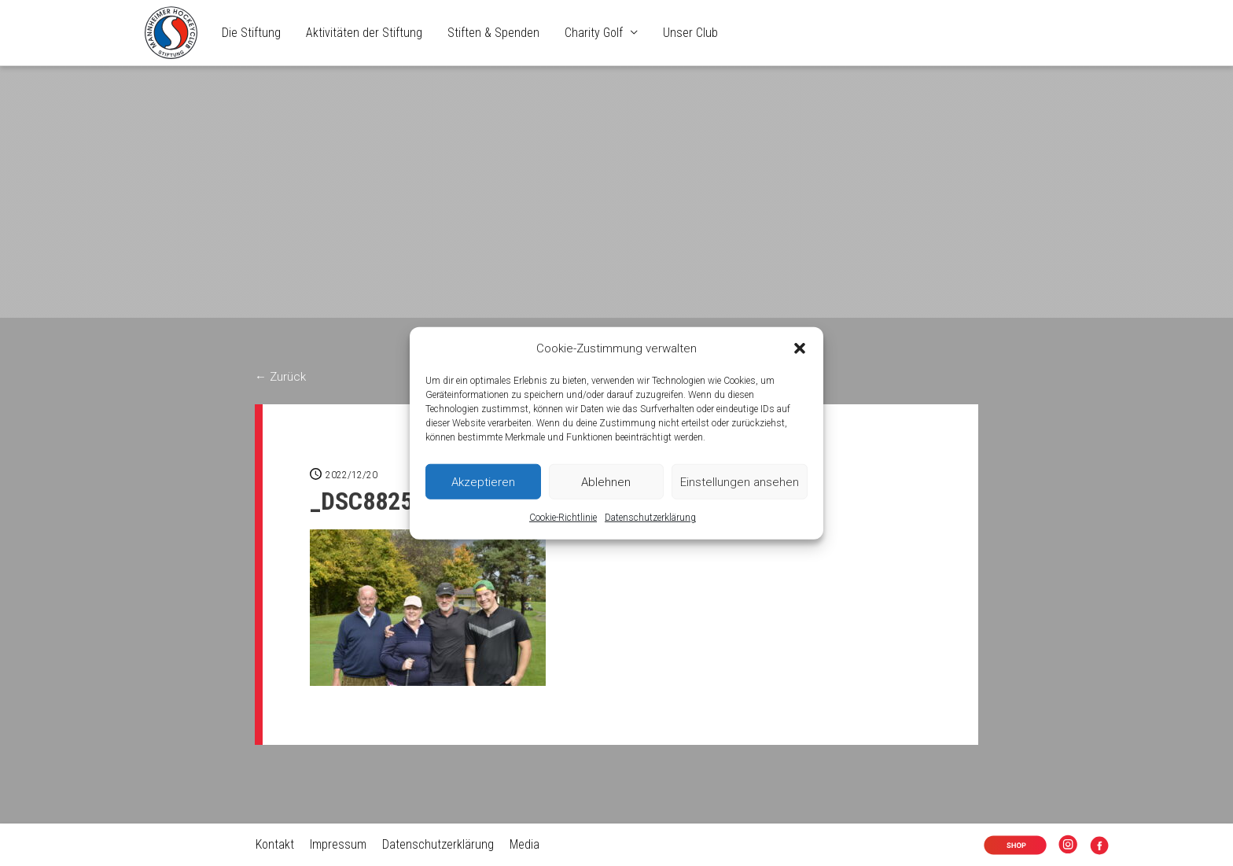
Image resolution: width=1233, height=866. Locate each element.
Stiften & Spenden (493, 32)
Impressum (337, 844)
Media (524, 844)
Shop (1003, 846)
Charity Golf (594, 32)
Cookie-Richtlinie (563, 517)
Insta (1071, 846)
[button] (800, 348)
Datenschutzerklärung (650, 517)
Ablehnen (606, 482)
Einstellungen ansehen (739, 482)
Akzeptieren (483, 482)
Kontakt (274, 844)
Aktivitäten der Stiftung (364, 32)
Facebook (1102, 846)
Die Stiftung (251, 32)
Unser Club (690, 32)
